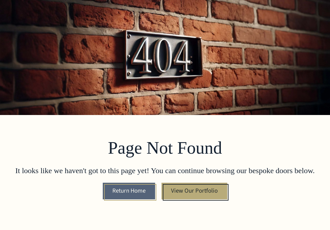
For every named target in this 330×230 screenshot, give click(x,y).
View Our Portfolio (194, 191)
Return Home (129, 191)
